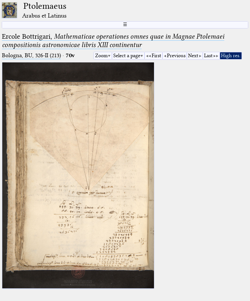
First (156, 56)
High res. (231, 56)
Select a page (126, 56)
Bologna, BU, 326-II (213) (31, 55)
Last (208, 56)
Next (193, 56)
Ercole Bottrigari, (113, 41)
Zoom (101, 56)
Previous (176, 56)
